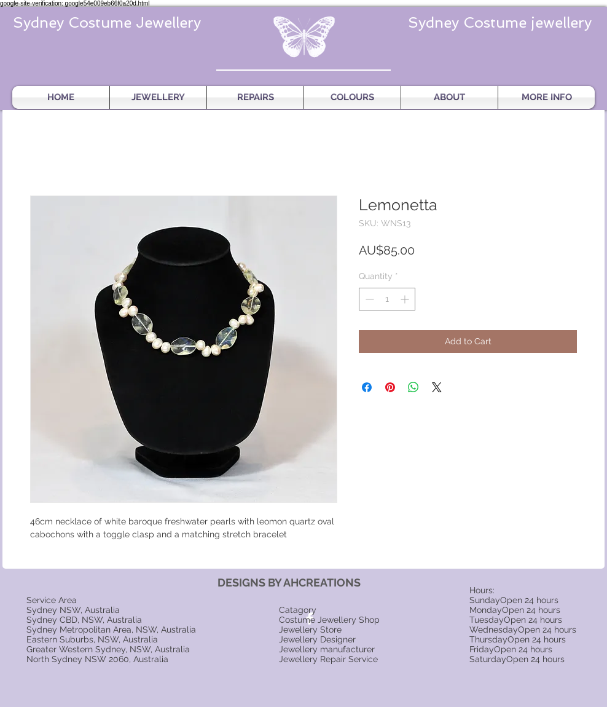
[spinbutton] (387, 299)
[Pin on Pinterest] (390, 387)
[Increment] (405, 299)
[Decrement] (368, 299)
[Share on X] (436, 387)
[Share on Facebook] (366, 387)
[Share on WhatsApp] (413, 387)
